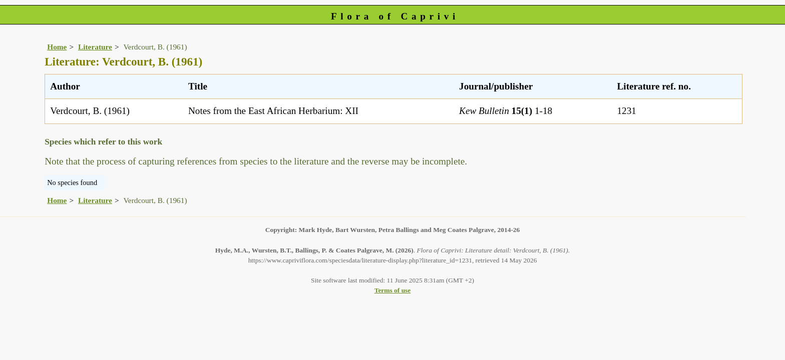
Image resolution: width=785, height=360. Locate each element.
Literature (95, 46)
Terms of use (392, 290)
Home (57, 46)
